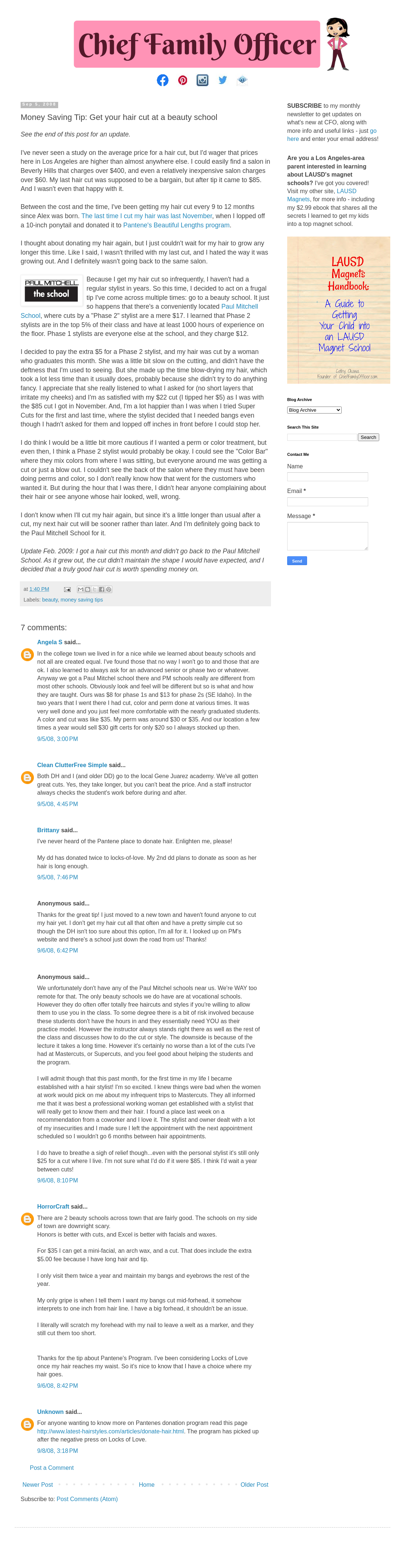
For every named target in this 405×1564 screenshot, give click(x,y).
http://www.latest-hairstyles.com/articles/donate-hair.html (110, 1431)
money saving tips (82, 600)
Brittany (48, 830)
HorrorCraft (53, 1206)
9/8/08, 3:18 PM (57, 1451)
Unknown (50, 1412)
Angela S (49, 642)
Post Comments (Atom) (87, 1499)
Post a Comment (52, 1468)
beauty (49, 600)
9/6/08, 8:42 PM (57, 1386)
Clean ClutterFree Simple (72, 765)
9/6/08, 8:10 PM (57, 1180)
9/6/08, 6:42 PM (57, 950)
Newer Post (37, 1485)
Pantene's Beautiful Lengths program (176, 225)
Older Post (254, 1485)
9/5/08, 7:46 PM (57, 877)
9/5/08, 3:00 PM (57, 739)
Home (147, 1485)
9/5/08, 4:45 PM (57, 804)
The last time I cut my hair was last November (146, 216)
